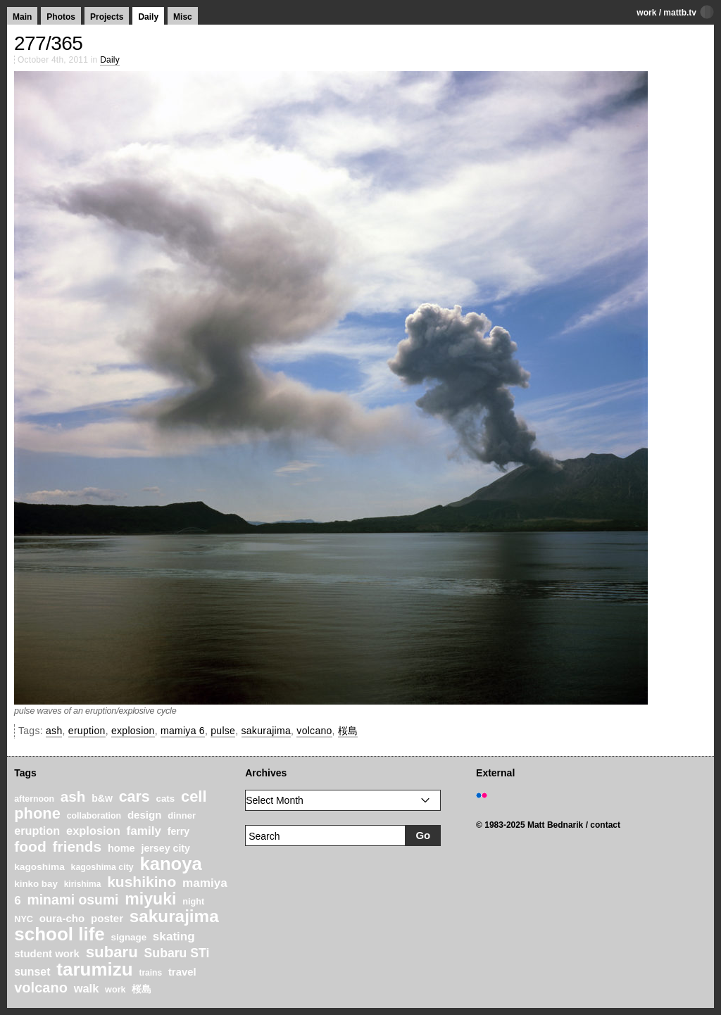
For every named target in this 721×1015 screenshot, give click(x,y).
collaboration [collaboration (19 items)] (94, 816)
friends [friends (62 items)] (77, 846)
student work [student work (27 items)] (47, 953)
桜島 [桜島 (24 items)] (141, 989)
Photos (60, 17)
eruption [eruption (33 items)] (37, 830)
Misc (182, 17)
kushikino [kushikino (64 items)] (141, 882)
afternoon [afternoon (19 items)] (34, 799)
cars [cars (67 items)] (134, 796)
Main (22, 17)
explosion (133, 730)
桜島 (348, 730)
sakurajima (266, 730)
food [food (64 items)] (30, 846)
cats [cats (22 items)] (165, 798)
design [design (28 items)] (144, 815)
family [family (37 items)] (143, 831)
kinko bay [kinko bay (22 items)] (36, 883)
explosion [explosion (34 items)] (93, 830)
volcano (314, 730)
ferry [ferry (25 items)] (179, 831)
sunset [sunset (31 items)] (32, 972)
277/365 (48, 43)
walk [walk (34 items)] (86, 988)
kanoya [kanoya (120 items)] (170, 864)
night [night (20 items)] (193, 902)
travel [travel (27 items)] (182, 972)
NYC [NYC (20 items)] (23, 919)
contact (605, 825)
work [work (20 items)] (115, 990)
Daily (148, 17)
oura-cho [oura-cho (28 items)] (61, 918)
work (646, 13)
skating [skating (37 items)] (174, 936)
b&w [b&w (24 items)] (102, 798)
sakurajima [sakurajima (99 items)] (174, 916)
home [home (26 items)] (121, 848)
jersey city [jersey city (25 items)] (165, 848)
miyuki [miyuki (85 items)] (150, 899)
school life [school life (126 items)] (59, 934)
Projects (106, 17)
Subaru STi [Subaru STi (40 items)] (177, 953)
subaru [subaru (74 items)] (112, 952)
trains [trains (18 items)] (150, 973)
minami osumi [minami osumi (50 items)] (73, 899)
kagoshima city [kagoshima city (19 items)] (102, 867)
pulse (223, 730)
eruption (87, 730)
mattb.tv (679, 13)
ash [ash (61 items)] (73, 796)
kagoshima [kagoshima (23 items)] (39, 867)
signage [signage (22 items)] (128, 937)
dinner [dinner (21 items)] (182, 815)
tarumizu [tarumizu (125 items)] (94, 969)
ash (54, 730)
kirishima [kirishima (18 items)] (82, 884)
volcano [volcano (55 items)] (41, 987)
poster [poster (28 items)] (107, 918)
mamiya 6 (183, 730)
